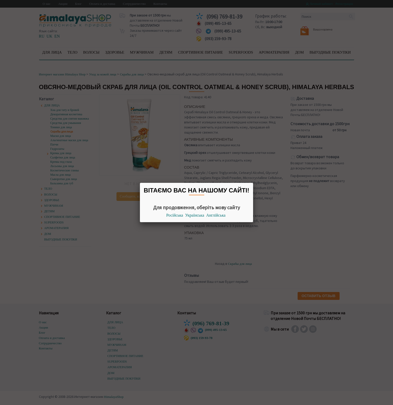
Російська (174, 215)
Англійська (216, 215)
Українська (194, 215)
